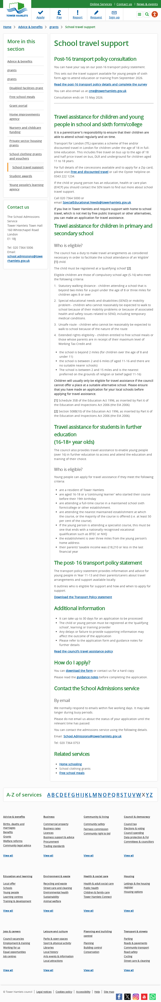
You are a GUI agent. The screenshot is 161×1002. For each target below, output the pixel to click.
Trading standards (54, 846)
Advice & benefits (30, 27)
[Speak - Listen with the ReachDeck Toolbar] (155, 14)
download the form (79, 671)
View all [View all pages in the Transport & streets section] (129, 970)
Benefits (8, 832)
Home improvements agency (24, 116)
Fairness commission (96, 829)
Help (97, 991)
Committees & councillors (139, 841)
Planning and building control (98, 934)
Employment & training (16, 943)
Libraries (48, 947)
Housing (129, 876)
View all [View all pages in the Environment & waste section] (48, 910)
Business (49, 817)
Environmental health (55, 892)
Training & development (17, 901)
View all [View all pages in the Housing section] (129, 910)
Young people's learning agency (26, 187)
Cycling (128, 956)
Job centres (9, 956)
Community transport (136, 947)
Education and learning (17, 876)
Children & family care (97, 892)
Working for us (11, 947)
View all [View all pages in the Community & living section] (88, 855)
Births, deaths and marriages (13, 825)
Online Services (101, 4)
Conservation (91, 952)
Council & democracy (137, 817)
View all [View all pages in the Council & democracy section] (129, 855)
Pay (59, 17)
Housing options (133, 891)
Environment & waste (56, 876)
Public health (91, 888)
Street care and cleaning (57, 888)
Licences (48, 832)
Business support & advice (58, 837)
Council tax (130, 824)
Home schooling (70, 764)
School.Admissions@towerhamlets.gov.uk (92, 736)
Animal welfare (52, 901)
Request (96, 17)
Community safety (94, 824)
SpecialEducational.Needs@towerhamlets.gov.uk (97, 202)
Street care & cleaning (137, 960)
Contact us (124, 4)
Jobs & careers (12, 931)
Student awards (20, 176)
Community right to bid (97, 833)
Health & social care (96, 876)
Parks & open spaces (55, 938)
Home (7, 27)
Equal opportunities (14, 952)
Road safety (131, 952)
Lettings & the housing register (137, 885)
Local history (50, 952)
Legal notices (44, 991)
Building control (93, 947)
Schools (7, 888)
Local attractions (53, 960)
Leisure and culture (55, 931)
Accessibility (83, 991)
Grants (7, 836)
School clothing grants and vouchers (25, 156)
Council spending (134, 832)
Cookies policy (64, 991)
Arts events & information (58, 956)
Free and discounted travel (89, 172)
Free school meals (22, 97)
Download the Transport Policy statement (83, 597)
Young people (11, 892)
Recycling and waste (55, 883)
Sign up (114, 17)
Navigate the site (139, 14)
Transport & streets (136, 931)
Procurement (51, 841)
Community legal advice (17, 845)
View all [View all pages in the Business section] (48, 855)
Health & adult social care (99, 883)
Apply (40, 17)
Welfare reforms (12, 841)
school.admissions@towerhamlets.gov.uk (25, 258)
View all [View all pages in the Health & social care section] (88, 910)
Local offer (9, 883)
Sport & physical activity (57, 943)
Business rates (52, 828)
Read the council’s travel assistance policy (83, 651)
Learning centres (13, 896)
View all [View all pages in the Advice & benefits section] (8, 855)
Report (78, 17)
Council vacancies (13, 938)
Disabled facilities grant (26, 88)
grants (53, 27)
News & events (147, 4)
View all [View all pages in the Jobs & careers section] (8, 970)
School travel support (28, 167)
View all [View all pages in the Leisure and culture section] (48, 970)
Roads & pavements (135, 943)
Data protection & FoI (136, 837)
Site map (109, 991)
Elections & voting (134, 828)
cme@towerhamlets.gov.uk (107, 91)
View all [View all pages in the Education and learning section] (8, 910)
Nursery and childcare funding (25, 130)
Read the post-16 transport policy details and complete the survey (100, 84)
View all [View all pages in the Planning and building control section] (88, 970)
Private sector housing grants (25, 143)
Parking (128, 938)
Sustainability (51, 896)
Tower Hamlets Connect (98, 896)
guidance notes (87, 677)
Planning (89, 943)
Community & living (96, 817)
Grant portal (18, 106)
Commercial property (55, 824)
